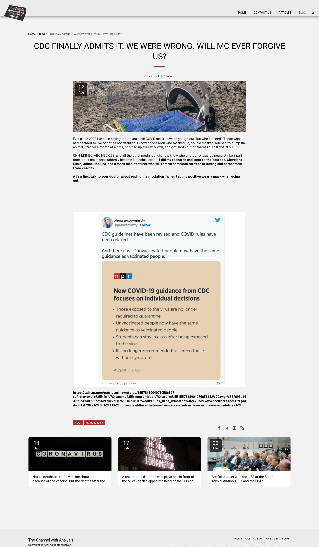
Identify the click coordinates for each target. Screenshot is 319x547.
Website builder (64, 538)
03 (216, 445)
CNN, (77, 155)
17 (126, 445)
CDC (78, 423)
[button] (313, 12)
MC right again (94, 423)
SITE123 (48, 538)
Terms (32, 534)
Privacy (46, 534)
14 (37, 445)
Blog (42, 34)
